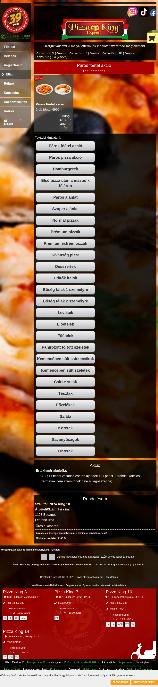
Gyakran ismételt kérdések (96, 585)
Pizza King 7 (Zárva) (84, 53)
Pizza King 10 (119, 591)
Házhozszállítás (15, 102)
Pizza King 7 (66, 591)
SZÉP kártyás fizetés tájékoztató (118, 556)
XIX (127, 624)
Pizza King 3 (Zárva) (51, 53)
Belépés (10, 56)
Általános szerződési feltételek (48, 585)
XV (17, 657)
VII (56, 618)
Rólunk (9, 83)
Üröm (23, 618)
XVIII (119, 624)
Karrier (9, 111)
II (5, 618)
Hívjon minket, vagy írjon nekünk (128, 564)
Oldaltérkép (112, 577)
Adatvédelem (119, 585)
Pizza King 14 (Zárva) (51, 57)
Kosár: (8, 123)
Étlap (9, 74)
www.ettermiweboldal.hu (90, 577)
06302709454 (65, 603)
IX (108, 624)
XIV (11, 657)
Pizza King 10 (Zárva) (118, 53)
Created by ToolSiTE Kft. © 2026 (57, 577)
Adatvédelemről (144, 682)
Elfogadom (120, 682)
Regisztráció (13, 65)
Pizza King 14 (16, 631)
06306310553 (117, 609)
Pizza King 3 (15, 591)
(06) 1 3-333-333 (15, 603)
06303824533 (14, 642)
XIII (16, 618)
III (11, 618)
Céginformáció (73, 585)
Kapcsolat (11, 92)
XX (133, 624)
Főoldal (9, 46)
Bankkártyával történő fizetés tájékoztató (78, 556)
